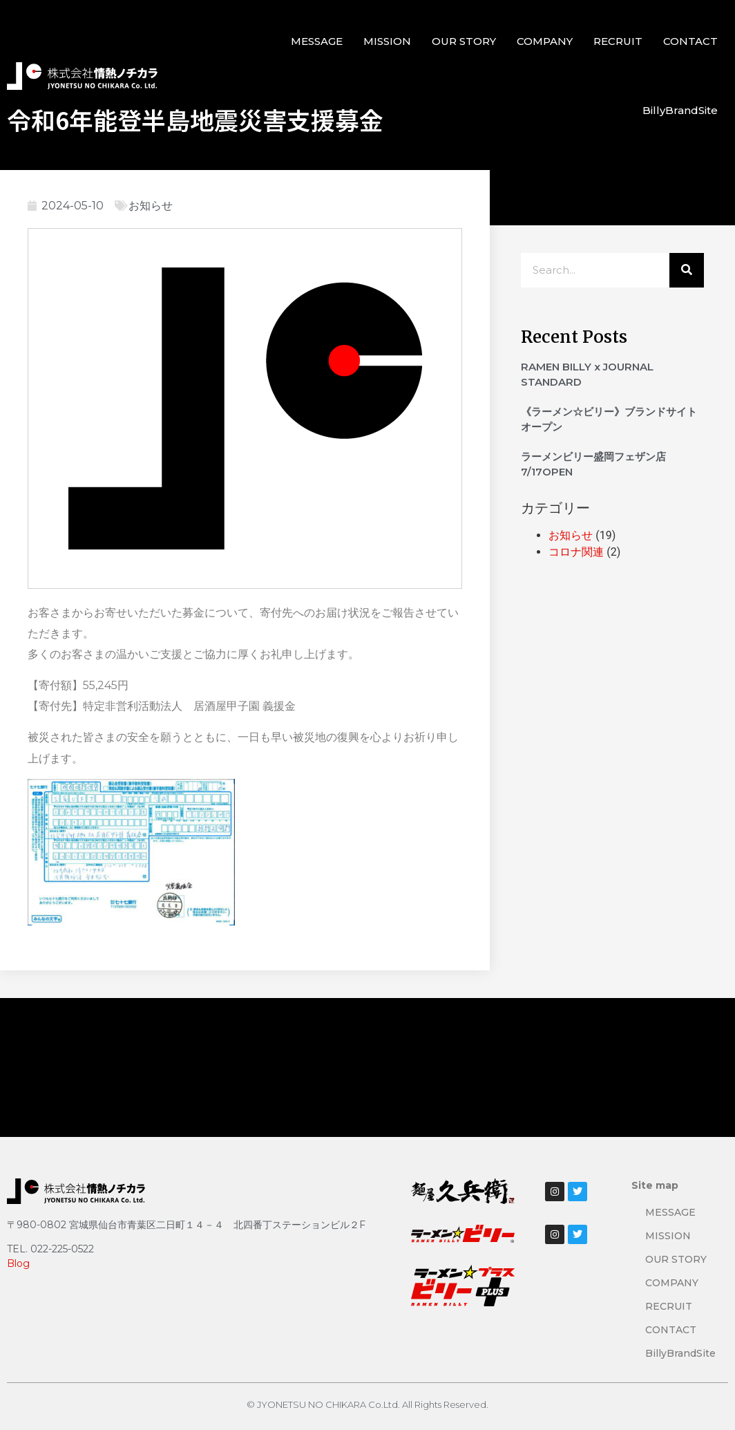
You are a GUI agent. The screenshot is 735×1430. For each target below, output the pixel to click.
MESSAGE (317, 41)
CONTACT (690, 41)
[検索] (686, 270)
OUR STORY (464, 41)
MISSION (387, 41)
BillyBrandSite (680, 110)
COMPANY (545, 41)
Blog (18, 1263)
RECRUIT (617, 41)
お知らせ (150, 205)
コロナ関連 (576, 551)
